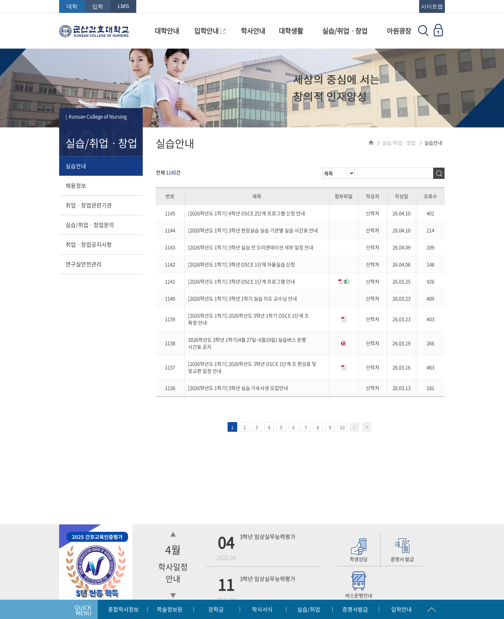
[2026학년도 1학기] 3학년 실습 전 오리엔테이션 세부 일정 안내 (250, 247)
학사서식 (262, 609)
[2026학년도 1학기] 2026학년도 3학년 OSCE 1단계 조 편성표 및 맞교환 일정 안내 (252, 367)
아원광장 (399, 31)
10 (342, 427)
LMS (123, 6)
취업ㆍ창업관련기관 (89, 205)
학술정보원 (170, 609)
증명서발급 (355, 609)
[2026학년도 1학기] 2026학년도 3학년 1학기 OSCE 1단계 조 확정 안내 (248, 319)
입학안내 (209, 31)
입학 (97, 7)
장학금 (216, 609)
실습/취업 (308, 609)
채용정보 (76, 185)
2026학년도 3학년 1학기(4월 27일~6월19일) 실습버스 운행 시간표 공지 (247, 343)
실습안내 (76, 166)
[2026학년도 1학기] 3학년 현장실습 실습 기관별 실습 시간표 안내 (253, 230)
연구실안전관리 (84, 264)
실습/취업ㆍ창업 (344, 31)
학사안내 (253, 31)
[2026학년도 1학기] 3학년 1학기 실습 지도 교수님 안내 (242, 298)
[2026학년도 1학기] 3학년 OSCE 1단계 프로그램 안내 (241, 281)
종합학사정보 (123, 609)
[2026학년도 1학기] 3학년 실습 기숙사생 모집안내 (238, 388)
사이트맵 (432, 7)
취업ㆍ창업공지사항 (89, 244)
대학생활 (291, 31)
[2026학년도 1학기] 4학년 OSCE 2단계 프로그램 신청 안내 (246, 213)
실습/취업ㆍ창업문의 (90, 225)
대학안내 (167, 31)
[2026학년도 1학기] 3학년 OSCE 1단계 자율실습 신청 (241, 264)
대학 (72, 7)
